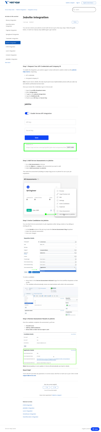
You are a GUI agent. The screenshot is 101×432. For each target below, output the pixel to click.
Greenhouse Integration (29, 414)
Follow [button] (75, 22)
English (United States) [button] (88, 2)
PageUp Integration (11, 30)
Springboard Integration (12, 34)
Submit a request (70, 2)
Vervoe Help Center (9, 9)
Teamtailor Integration (12, 38)
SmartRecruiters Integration (10, 25)
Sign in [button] (78, 2)
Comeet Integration (11, 55)
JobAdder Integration (11, 59)
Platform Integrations (21, 9)
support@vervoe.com (29, 375)
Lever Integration (10, 51)
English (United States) (88, 428)
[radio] (46, 387)
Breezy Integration (11, 20)
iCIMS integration (10, 46)
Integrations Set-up (32, 9)
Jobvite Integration (11, 42)
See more (7, 62)
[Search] (84, 9)
